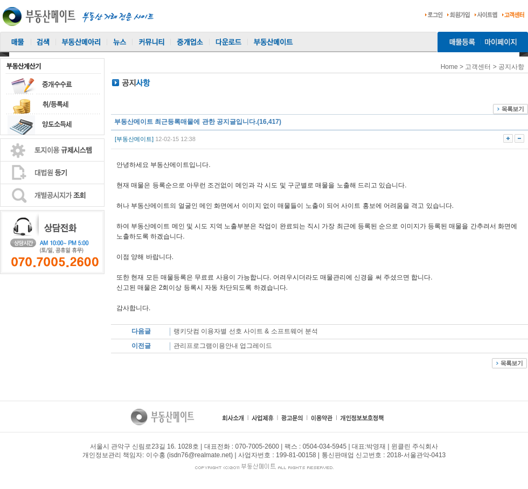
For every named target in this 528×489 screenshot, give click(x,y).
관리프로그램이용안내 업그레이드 (223, 346)
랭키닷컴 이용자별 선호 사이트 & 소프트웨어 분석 (246, 331)
